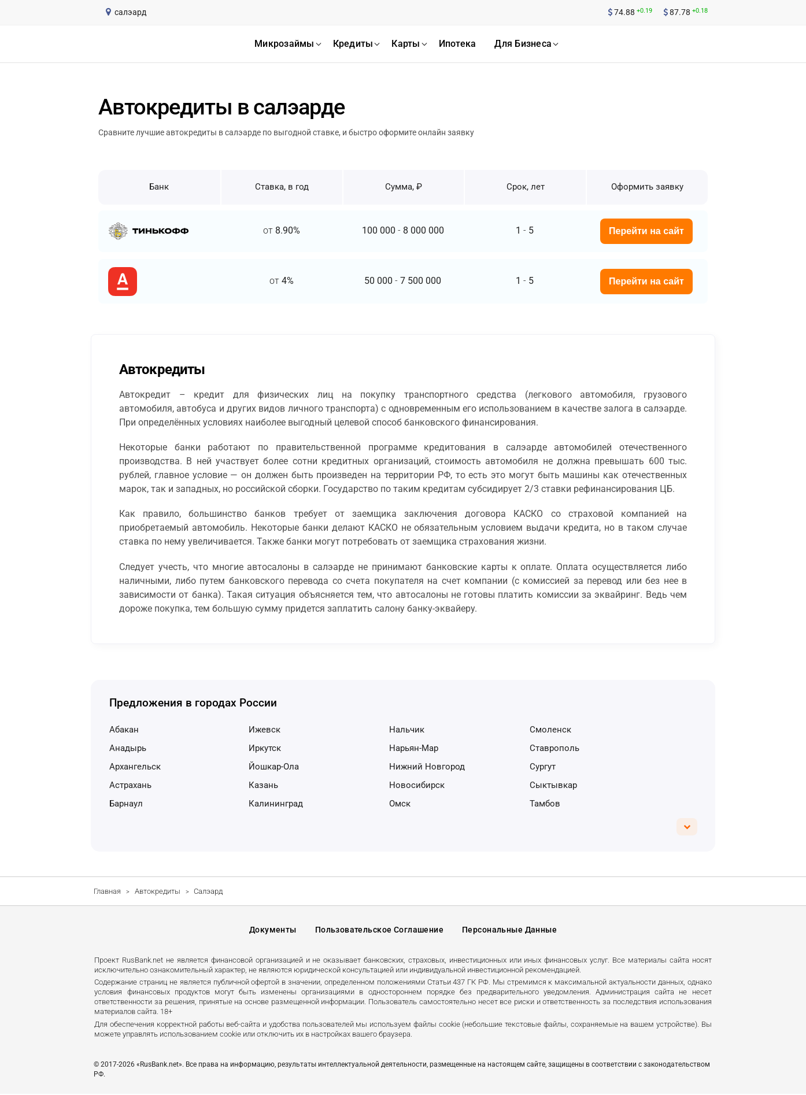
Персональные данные (509, 930)
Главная (107, 891)
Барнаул (126, 803)
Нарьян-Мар (413, 748)
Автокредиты (157, 891)
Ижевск (264, 729)
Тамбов (545, 803)
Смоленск (550, 729)
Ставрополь (554, 748)
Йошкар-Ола (274, 766)
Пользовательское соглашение (379, 930)
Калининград (276, 803)
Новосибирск (417, 785)
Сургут (543, 766)
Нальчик (406, 729)
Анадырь (127, 748)
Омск (400, 803)
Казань (263, 785)
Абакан (124, 729)
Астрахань (130, 785)
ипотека (457, 43)
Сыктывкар (553, 785)
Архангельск (135, 766)
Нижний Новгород (427, 766)
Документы (273, 930)
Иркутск (265, 748)
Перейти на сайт (646, 231)
